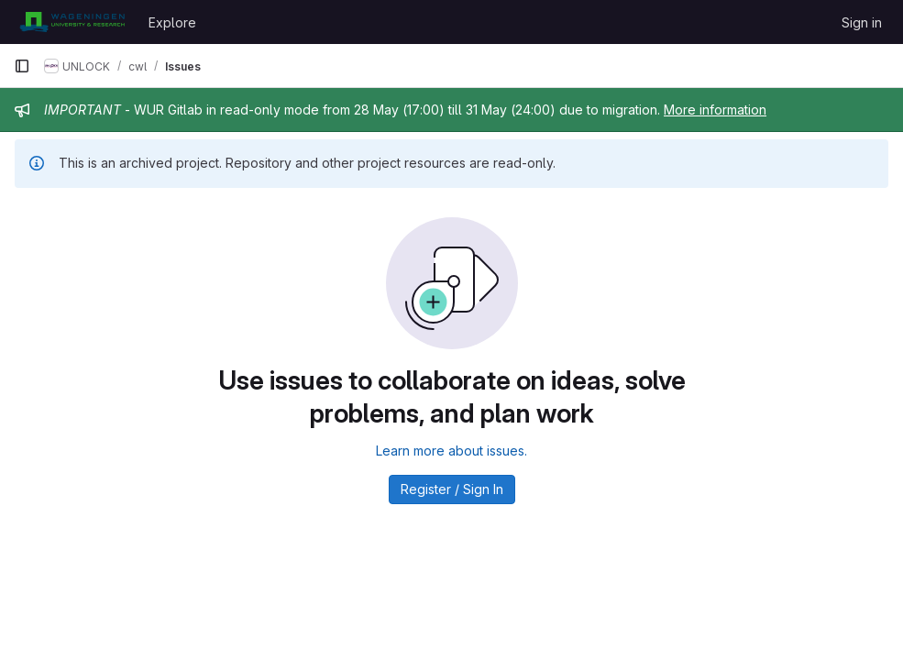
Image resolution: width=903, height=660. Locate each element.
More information (715, 109)
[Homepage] (72, 22)
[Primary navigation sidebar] (22, 66)
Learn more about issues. (451, 450)
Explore (172, 22)
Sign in (862, 22)
